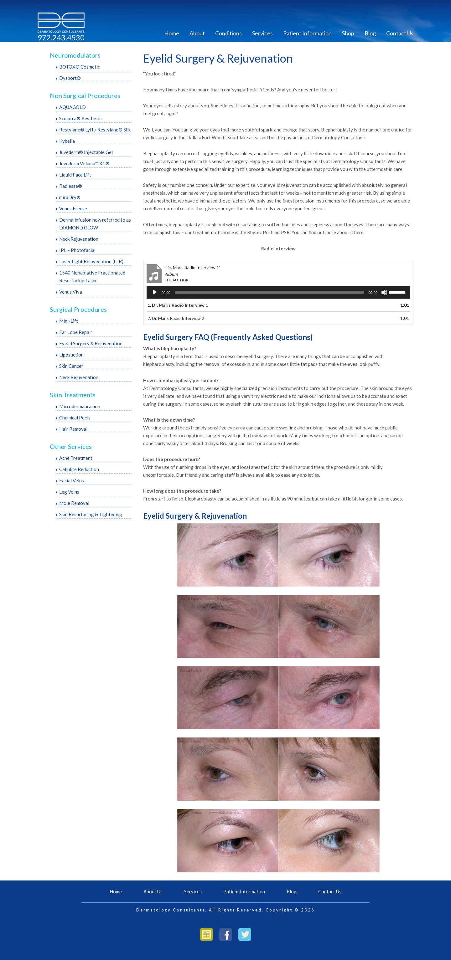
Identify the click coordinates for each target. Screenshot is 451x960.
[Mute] (384, 292)
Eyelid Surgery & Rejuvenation (90, 343)
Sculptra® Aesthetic (80, 118)
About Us (153, 891)
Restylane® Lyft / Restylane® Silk (95, 129)
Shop (348, 33)
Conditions (228, 33)
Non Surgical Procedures (85, 95)
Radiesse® (70, 186)
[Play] (155, 292)
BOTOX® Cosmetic (79, 66)
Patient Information (307, 33)
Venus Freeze (73, 208)
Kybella (67, 141)
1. (178, 305)
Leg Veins (69, 492)
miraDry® (69, 197)
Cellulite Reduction (79, 469)
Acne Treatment (75, 458)
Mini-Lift (68, 321)
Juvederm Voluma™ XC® (84, 163)
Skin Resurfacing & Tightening (90, 514)
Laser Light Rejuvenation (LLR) (91, 261)
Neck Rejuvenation (78, 239)
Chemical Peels (75, 417)
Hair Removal (73, 429)
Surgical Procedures (78, 309)
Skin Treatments (73, 394)
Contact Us (399, 33)
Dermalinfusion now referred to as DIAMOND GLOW (95, 223)
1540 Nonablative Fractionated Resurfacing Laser (92, 276)
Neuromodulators (75, 55)
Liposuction (71, 354)
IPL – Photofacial (77, 250)
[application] (278, 292)
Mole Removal (74, 503)
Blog (370, 33)
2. (176, 318)
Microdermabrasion (79, 406)
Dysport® (70, 78)
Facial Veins (71, 480)
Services (262, 33)
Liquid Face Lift (75, 174)
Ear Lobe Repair (75, 332)
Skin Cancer (71, 366)
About (197, 33)
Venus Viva (70, 292)
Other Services (71, 446)
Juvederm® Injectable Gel (86, 152)
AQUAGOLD (72, 107)
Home (171, 33)
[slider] (269, 292)
